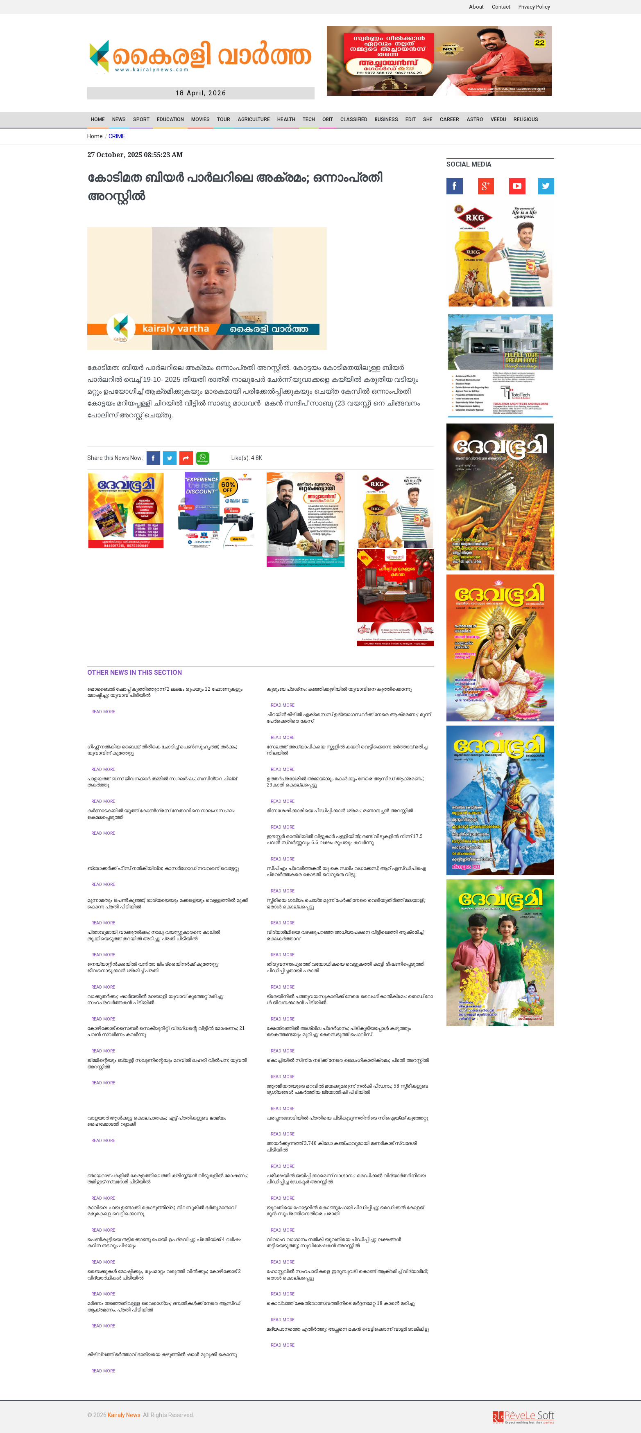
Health (286, 119)
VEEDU (498, 119)
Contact (501, 7)
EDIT (410, 119)
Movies (200, 119)
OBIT (327, 119)
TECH (309, 119)
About (476, 7)
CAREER (449, 119)
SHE (428, 119)
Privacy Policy (534, 7)
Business (386, 119)
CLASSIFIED (353, 119)
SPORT (141, 119)
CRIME (117, 136)
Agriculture (254, 119)
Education (170, 119)
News (119, 119)
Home (98, 119)
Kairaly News (124, 1415)
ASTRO (475, 119)
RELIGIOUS (526, 119)
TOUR (223, 119)
